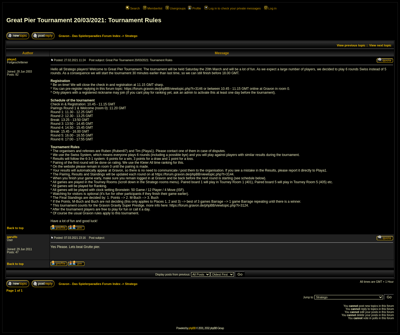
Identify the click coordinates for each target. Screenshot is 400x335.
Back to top (15, 228)
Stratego (131, 36)
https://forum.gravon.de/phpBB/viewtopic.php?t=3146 (163, 89)
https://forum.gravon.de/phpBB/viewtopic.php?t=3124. (209, 205)
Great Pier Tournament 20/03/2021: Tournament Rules (83, 20)
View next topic (380, 45)
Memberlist (152, 8)
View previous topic (351, 45)
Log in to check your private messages (232, 8)
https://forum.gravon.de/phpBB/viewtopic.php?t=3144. (194, 174)
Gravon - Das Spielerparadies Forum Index (90, 36)
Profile (194, 8)
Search (133, 8)
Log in (270, 8)
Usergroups (176, 8)
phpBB (192, 328)
